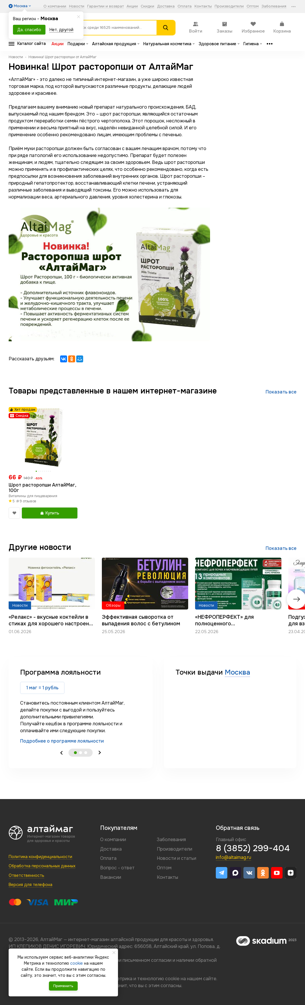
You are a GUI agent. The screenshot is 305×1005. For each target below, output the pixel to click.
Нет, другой (61, 29)
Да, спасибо (29, 29)
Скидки (147, 6)
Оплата (185, 6)
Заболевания (274, 6)
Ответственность (26, 875)
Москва (237, 672)
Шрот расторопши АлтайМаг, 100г (42, 487)
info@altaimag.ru (233, 857)
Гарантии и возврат (105, 6)
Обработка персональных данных (42, 865)
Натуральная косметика (169, 43)
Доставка (166, 6)
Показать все (281, 392)
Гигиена (252, 43)
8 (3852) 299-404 (253, 848)
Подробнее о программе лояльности (62, 741)
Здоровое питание (219, 43)
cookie (172, 979)
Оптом (253, 6)
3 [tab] (85, 752)
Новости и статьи (176, 858)
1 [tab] (75, 752)
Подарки (78, 43)
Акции (132, 6)
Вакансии (110, 877)
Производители (229, 6)
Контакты (203, 6)
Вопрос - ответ (117, 868)
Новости (76, 6)
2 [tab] (80, 752)
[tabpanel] (80, 706)
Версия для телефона (30, 884)
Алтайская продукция (115, 43)
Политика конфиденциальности (40, 856)
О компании (54, 6)
